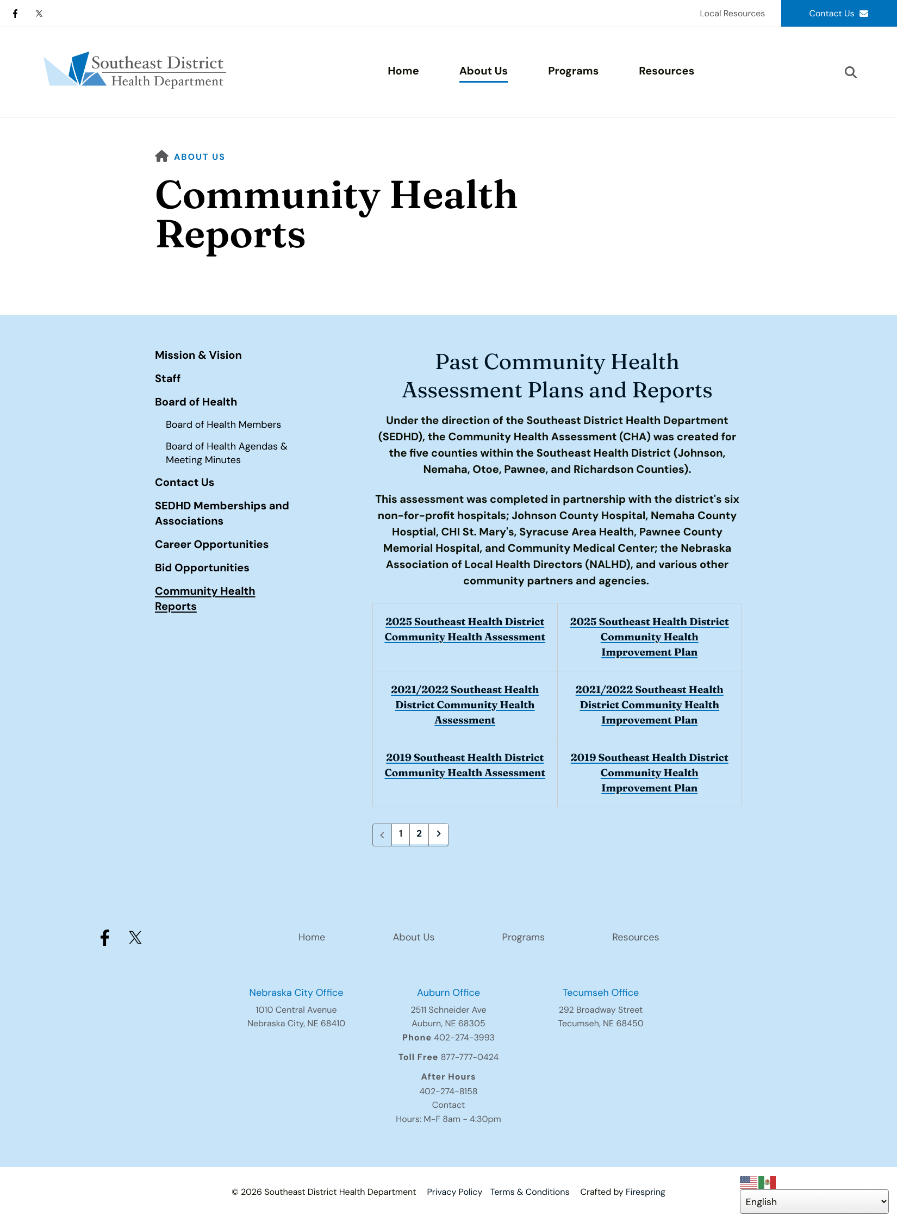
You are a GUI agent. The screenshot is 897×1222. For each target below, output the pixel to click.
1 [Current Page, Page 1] (401, 835)
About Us (483, 71)
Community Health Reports (205, 599)
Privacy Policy (454, 1192)
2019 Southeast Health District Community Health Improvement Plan (649, 773)
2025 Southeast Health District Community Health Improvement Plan (649, 637)
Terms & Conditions (530, 1192)
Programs (573, 71)
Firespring (645, 1192)
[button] (850, 72)
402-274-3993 (464, 1037)
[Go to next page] (440, 835)
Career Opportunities (212, 545)
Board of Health (196, 402)
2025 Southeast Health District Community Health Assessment (465, 637)
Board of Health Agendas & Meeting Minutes (227, 453)
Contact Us (839, 13)
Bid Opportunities (202, 568)
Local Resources (732, 13)
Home (403, 71)
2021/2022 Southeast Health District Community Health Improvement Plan (649, 705)
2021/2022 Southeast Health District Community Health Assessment (465, 705)
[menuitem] (403, 72)
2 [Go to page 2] (420, 835)
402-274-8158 (448, 1091)
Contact (448, 1105)
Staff (167, 379)
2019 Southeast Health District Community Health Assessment (465, 773)
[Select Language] (814, 1201)
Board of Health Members (223, 424)
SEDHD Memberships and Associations (222, 513)
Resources (666, 71)
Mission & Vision (198, 355)
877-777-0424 (470, 1057)
